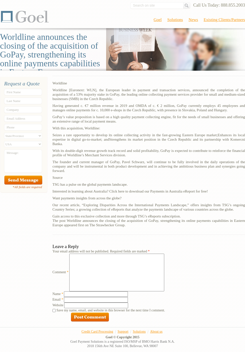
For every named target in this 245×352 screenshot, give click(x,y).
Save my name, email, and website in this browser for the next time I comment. (111, 310)
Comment (60, 272)
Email (57, 299)
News (193, 19)
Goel (25, 17)
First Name (14, 92)
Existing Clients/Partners (224, 19)
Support (123, 331)
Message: (13, 153)
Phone (11, 127)
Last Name (13, 101)
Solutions (175, 19)
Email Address (16, 118)
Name (57, 294)
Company (13, 110)
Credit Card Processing (97, 331)
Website (57, 305)
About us (156, 331)
